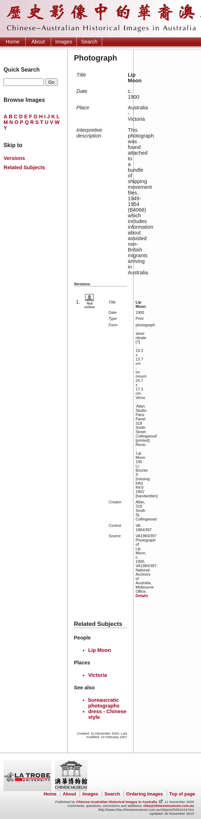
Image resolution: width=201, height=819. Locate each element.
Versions (14, 158)
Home (12, 42)
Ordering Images (144, 794)
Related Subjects (24, 167)
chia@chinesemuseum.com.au (168, 806)
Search (89, 42)
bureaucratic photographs (104, 703)
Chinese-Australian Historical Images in (116, 802)
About (38, 42)
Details (142, 595)
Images (63, 42)
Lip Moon (99, 650)
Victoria (97, 675)
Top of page (182, 794)
